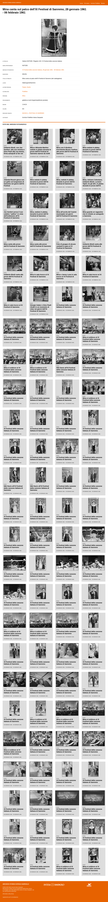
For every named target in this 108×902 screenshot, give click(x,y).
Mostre (103, 3)
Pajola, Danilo (26, 87)
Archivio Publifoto (95, 3)
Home (81, 3)
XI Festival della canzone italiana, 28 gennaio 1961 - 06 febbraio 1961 (43, 70)
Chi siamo (86, 3)
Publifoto (25, 91)
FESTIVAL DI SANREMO (36, 113)
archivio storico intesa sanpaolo (16, 2)
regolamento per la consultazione (10, 897)
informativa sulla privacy (8, 893)
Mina (23, 96)
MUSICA (25, 113)
